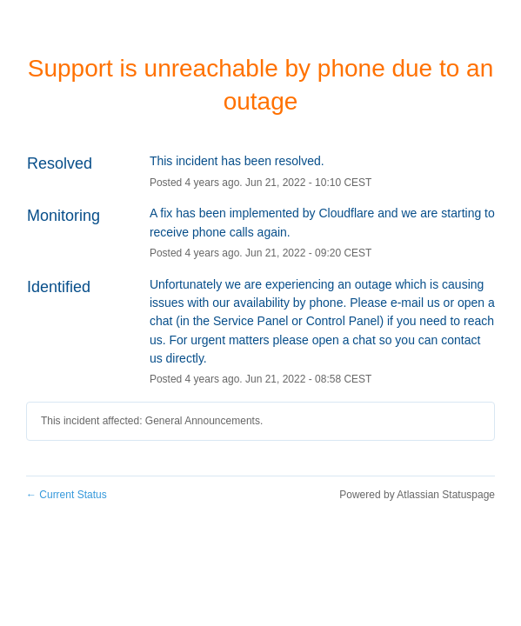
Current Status (66, 495)
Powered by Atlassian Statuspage (417, 495)
